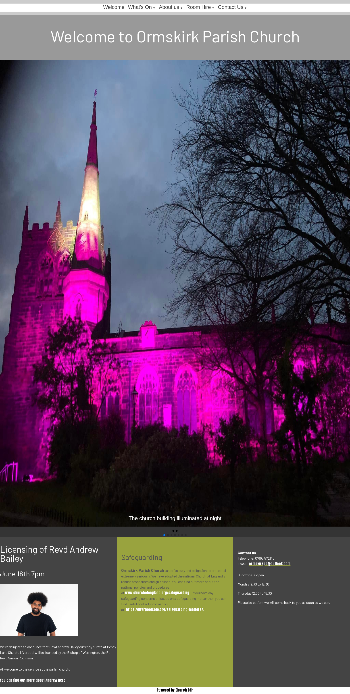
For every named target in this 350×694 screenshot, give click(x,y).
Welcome (113, 7)
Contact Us (230, 7)
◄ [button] (173, 531)
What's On (140, 7)
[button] (164, 535)
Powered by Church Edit (175, 690)
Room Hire (198, 7)
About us (169, 7)
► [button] (177, 531)
